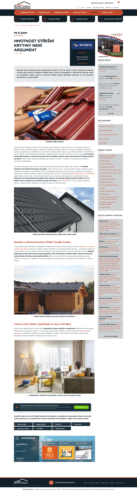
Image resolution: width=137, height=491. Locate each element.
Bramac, (108, 223)
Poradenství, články (26, 25)
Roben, (107, 228)
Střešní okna (44, 12)
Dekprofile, (107, 278)
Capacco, (113, 307)
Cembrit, (119, 234)
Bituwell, (116, 247)
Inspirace (20, 458)
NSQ (114, 243)
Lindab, (111, 280)
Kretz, (104, 309)
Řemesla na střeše (106, 176)
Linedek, (106, 289)
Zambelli (106, 270)
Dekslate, (111, 241)
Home (17, 25)
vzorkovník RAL (105, 207)
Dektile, (113, 260)
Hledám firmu (51, 19)
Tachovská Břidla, (104, 313)
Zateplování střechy (106, 182)
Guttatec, (117, 300)
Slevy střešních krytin (106, 130)
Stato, (119, 269)
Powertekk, (112, 267)
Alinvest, (111, 247)
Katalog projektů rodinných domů (88, 489)
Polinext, (110, 311)
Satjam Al (105, 291)
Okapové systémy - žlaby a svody (111, 173)
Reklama (108, 7)
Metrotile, (113, 265)
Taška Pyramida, (113, 313)
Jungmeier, (118, 224)
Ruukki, (107, 269)
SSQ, (105, 243)
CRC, (100, 300)
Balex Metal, (107, 258)
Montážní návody (98, 7)
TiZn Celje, (113, 292)
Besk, (115, 221)
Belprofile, (107, 287)
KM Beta (65, 180)
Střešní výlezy (111, 330)
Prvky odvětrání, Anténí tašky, (111, 328)
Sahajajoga (102, 489)
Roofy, (115, 311)
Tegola (106, 303)
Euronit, (101, 224)
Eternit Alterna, (112, 235)
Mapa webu (105, 482)
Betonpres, (102, 223)
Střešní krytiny (27, 12)
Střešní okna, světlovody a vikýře (110, 170)
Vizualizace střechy (110, 19)
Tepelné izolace (74, 489)
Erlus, (117, 223)
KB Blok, (101, 226)
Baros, (119, 298)
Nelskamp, (102, 228)
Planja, (106, 267)
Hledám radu (79, 19)
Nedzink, (110, 289)
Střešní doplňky (61, 12)
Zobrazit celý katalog (111, 336)
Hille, (100, 263)
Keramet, (107, 263)
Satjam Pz (111, 291)
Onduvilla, (102, 252)
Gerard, (117, 261)
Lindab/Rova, (103, 265)
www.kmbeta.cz (82, 63)
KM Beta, (106, 226)
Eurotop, (106, 224)
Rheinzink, (102, 269)
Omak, (118, 265)
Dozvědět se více (81, 407)
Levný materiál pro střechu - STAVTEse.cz (57, 489)
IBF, (113, 224)
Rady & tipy (21, 451)
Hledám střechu (25, 19)
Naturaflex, (116, 309)
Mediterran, (113, 226)
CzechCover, (107, 260)
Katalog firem (79, 12)
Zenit (106, 252)
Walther (107, 230)
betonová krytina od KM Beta (83, 173)
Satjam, (115, 269)
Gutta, (117, 249)
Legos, (109, 265)
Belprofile (113, 258)
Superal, (101, 270)
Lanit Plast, (110, 309)
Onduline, (111, 250)
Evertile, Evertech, (109, 261)
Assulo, (107, 241)
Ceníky (89, 7)
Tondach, (101, 230)
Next (93, 453)
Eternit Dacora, (103, 235)
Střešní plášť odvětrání (107, 191)
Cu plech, (112, 287)
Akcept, (114, 298)
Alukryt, (101, 258)
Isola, (103, 263)
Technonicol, (110, 300)
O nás (83, 7)
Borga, (119, 258)
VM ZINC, (107, 292)
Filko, (110, 224)
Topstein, (109, 243)
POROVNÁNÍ (109, 3)
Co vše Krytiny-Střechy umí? (108, 134)
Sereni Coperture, (114, 228)
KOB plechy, (114, 263)
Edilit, (105, 249)
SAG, (111, 269)
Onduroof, (117, 250)
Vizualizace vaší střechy (107, 126)
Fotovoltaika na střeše (107, 167)
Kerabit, (112, 302)
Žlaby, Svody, (103, 330)
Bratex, (101, 260)
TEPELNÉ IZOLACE (97, 3)
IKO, (100, 302)
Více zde (111, 113)
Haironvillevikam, (103, 250)
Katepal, (107, 302)
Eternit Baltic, (111, 249)
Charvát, (104, 300)
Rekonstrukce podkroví (107, 179)
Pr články (37, 25)
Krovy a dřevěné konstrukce (109, 185)
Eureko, (118, 307)
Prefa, (116, 267)
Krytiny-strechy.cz (39, 489)
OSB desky (110, 326)
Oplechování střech (106, 164)
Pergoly (102, 188)
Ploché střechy (105, 194)
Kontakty (116, 7)
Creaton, (113, 223)
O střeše (94, 12)
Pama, (106, 311)
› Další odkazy (110, 489)
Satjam (105, 281)
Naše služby (107, 12)
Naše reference (104, 139)
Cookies (112, 482)
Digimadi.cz (37, 485)
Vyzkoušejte (21, 444)
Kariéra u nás (119, 482)
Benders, (110, 221)
